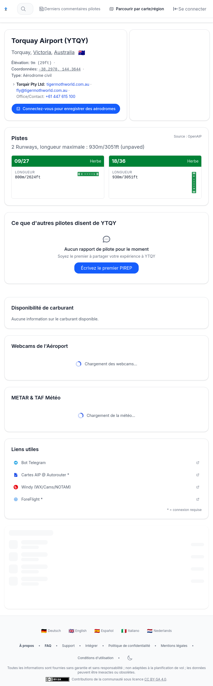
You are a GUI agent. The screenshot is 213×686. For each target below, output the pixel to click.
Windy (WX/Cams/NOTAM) (106, 487)
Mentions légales (174, 646)
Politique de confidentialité (129, 646)
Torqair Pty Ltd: (30, 84)
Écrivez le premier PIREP (106, 268)
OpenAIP (195, 136)
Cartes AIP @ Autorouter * (106, 474)
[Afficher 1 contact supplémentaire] (13, 84)
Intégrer (91, 646)
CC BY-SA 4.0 (155, 679)
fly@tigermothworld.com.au (41, 90)
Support (68, 646)
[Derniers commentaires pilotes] (70, 9)
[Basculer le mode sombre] (129, 658)
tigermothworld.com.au (68, 84)
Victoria (42, 52)
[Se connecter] (190, 9)
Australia (64, 52)
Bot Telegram (106, 462)
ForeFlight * (106, 499)
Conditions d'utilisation (95, 658)
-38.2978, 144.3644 (60, 69)
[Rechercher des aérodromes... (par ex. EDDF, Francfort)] (25, 9)
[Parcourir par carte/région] (136, 9)
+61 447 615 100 (60, 96)
